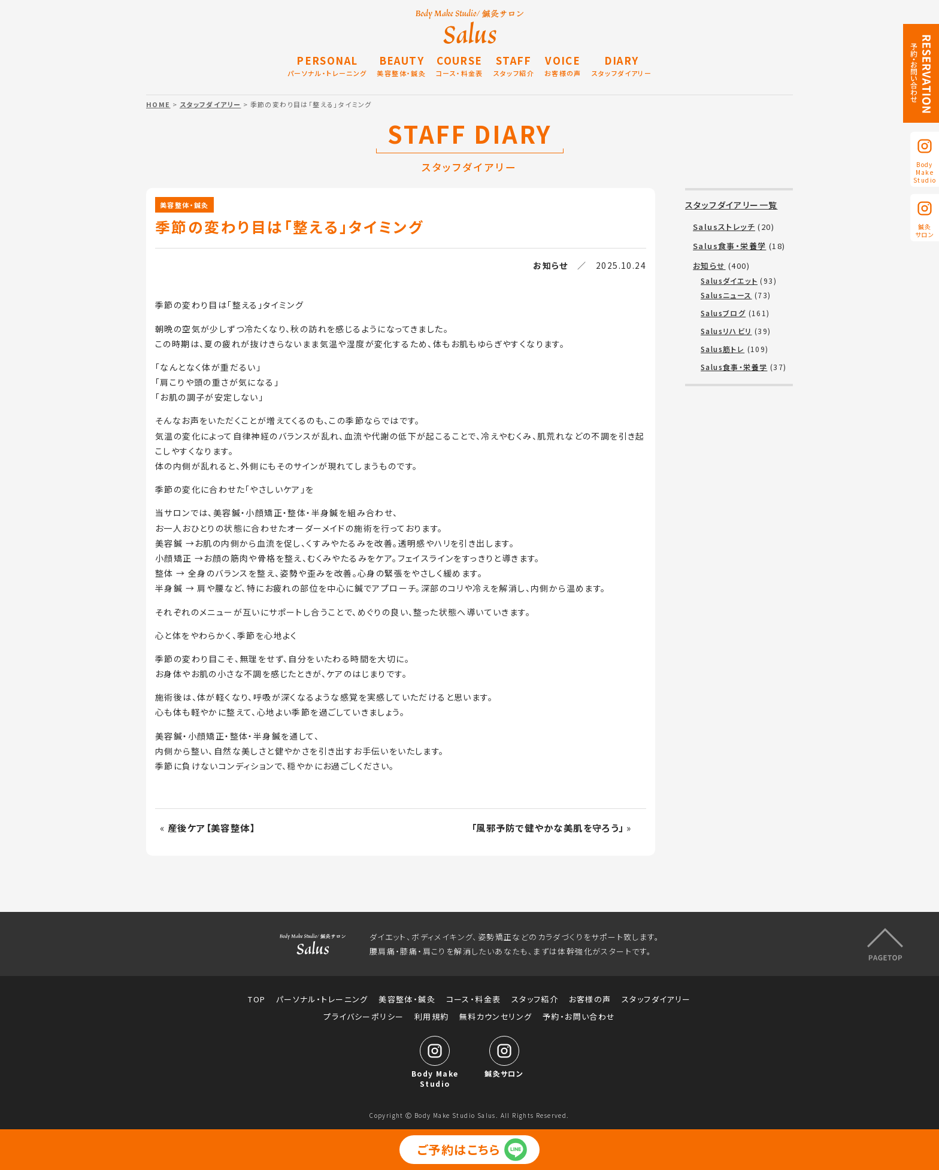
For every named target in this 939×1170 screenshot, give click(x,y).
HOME (158, 104)
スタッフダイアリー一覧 (731, 205)
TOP (256, 999)
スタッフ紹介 (534, 999)
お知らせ (550, 265)
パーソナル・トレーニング (322, 999)
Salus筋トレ (722, 349)
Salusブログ (723, 313)
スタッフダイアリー (210, 104)
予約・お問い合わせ (579, 1016)
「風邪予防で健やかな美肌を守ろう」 (547, 827)
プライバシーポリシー (363, 1016)
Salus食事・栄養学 (729, 245)
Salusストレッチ (724, 226)
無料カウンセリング (495, 1016)
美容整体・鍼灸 (184, 205)
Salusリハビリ (726, 331)
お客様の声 (590, 999)
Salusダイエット (729, 280)
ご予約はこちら (459, 1149)
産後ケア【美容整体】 (211, 827)
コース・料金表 (473, 999)
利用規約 (431, 1016)
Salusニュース (726, 295)
